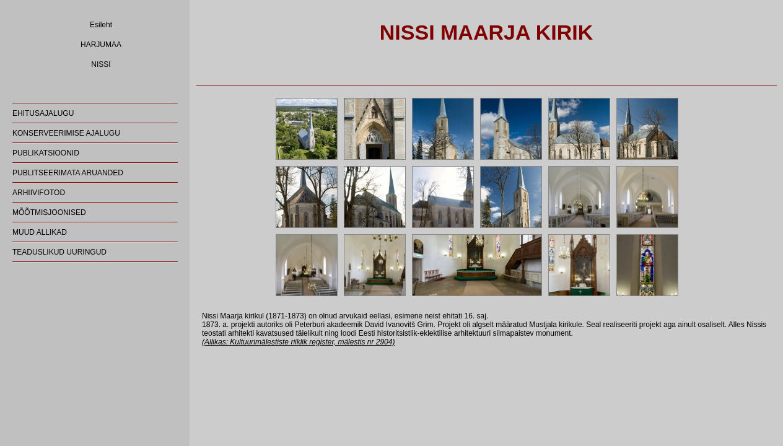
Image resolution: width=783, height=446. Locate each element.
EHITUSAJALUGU (43, 113)
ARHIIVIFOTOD (38, 192)
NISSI (100, 64)
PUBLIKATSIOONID (45, 153)
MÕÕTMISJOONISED (49, 212)
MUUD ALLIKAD (39, 232)
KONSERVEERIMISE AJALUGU (66, 133)
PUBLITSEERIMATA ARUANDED (67, 172)
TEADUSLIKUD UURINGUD (59, 252)
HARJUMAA (101, 44)
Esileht (101, 24)
